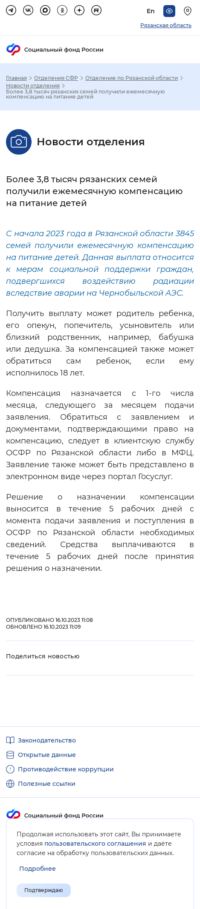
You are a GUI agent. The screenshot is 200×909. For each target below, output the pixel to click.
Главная (16, 78)
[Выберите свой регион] (189, 11)
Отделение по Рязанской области (131, 78)
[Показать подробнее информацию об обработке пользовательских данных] (37, 868)
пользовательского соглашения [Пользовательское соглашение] (95, 843)
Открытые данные (47, 755)
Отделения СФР (56, 78)
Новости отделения (33, 85)
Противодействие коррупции (66, 769)
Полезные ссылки (46, 784)
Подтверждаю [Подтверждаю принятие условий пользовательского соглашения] (43, 890)
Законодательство (47, 740)
